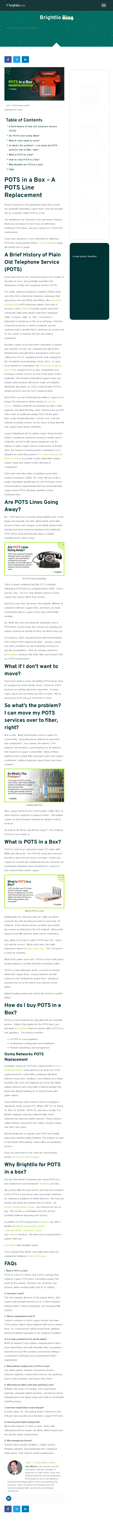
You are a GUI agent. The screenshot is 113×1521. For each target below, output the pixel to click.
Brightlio (44, 1183)
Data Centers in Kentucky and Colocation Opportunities (89, 111)
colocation (28, 1230)
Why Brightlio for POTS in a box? (26, 164)
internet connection (34, 948)
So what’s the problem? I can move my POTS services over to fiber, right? (33, 147)
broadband (12, 654)
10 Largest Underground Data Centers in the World (88, 185)
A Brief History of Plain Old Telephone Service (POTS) (33, 128)
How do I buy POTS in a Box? (24, 159)
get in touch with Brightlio (25, 1156)
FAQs (11, 169)
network (25, 308)
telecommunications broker (20, 1206)
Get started (10, 1245)
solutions (44, 1221)
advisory (13, 1234)
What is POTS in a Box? (21, 154)
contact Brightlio (47, 242)
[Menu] (103, 5)
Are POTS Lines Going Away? (24, 135)
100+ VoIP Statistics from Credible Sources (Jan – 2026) (89, 224)
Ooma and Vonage (36, 1255)
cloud (38, 1230)
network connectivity (25, 1225)
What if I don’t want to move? (24, 140)
